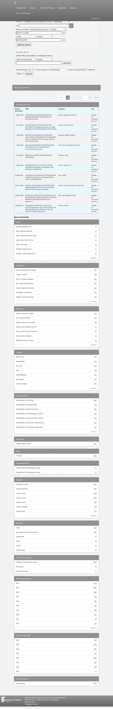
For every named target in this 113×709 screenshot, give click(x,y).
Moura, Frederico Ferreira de (67, 115)
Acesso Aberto (20, 683)
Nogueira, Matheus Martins (66, 135)
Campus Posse (20, 502)
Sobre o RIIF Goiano (47, 8)
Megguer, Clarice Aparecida (24, 297)
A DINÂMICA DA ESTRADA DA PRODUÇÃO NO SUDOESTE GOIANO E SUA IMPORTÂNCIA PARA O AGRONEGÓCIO (40, 177)
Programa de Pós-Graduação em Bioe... (28, 472)
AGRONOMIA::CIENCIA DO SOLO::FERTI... (30, 418)
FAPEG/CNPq (20, 550)
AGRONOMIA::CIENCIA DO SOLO (27, 409)
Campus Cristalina (21, 507)
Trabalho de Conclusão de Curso (26, 562)
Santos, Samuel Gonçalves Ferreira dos (71, 185)
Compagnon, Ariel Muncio (24, 292)
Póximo (96, 97)
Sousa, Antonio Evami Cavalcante (26, 331)
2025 (17, 583)
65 (90, 97)
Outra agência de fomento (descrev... (27, 532)
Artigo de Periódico (22, 571)
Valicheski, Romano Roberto (25, 340)
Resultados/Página (22, 70)
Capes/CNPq (20, 537)
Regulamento (62, 8)
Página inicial (21, 8)
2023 (17, 592)
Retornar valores (24, 45)
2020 (17, 606)
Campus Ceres (20, 493)
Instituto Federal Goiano (23, 444)
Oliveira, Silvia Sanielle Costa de (26, 327)
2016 (17, 623)
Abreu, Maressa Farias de (24, 231)
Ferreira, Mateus (63, 205)
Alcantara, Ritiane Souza (23, 249)
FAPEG (18, 546)
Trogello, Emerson (21, 274)
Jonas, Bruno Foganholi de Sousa (69, 145)
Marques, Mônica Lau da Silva (25, 322)
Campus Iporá (20, 511)
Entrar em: (96, 18)
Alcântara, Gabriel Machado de (25, 253)
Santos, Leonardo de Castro (25, 313)
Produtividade (20, 361)
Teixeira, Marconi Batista (23, 336)
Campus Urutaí (20, 498)
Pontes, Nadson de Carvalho (25, 288)
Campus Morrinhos (22, 489)
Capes (18, 541)
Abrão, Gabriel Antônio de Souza (26, 235)
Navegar (33, 8)
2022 (17, 597)
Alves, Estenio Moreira (23, 318)
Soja (17, 370)
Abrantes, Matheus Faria (23, 227)
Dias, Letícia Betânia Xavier (67, 195)
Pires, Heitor (62, 175)
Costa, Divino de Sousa (65, 125)
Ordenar (71, 70)
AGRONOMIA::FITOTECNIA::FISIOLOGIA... (30, 427)
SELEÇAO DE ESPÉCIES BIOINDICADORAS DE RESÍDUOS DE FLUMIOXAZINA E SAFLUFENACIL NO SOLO (39, 147)
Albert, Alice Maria (21, 244)
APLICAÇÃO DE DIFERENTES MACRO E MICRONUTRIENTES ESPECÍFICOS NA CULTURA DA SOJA (38, 117)
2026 (17, 640)
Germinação (20, 379)
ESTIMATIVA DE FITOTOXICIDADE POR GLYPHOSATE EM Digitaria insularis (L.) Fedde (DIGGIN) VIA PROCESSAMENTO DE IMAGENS (40, 127)
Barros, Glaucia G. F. (64, 165)
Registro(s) (91, 70)
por (17, 26)
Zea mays (19, 366)
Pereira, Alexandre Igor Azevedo (26, 270)
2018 (17, 614)
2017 (17, 619)
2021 (17, 601)
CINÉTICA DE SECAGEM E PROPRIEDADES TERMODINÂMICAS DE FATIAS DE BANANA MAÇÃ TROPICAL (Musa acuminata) (39, 187)
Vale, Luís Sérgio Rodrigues (24, 279)
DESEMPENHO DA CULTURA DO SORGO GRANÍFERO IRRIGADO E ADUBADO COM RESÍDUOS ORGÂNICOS (39, 167)
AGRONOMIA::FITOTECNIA (25, 400)
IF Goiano (19, 456)
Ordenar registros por (43, 70)
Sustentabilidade (21, 375)
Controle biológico (21, 384)
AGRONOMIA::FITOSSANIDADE (26, 405)
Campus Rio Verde (22, 484)
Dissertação (19, 567)
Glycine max (20, 357)
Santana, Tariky (63, 155)
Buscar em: (19, 22)
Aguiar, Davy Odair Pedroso (24, 240)
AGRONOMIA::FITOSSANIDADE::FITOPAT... (30, 414)
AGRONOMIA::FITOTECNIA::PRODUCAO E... (30, 423)
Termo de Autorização (24, 13)
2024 (17, 588)
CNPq (18, 528)
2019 (17, 610)
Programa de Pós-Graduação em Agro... (28, 468)
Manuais (74, 8)
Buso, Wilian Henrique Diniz (24, 283)
